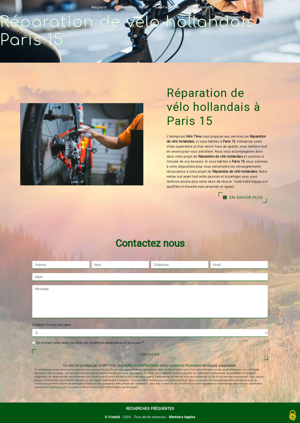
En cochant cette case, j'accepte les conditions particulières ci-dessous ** (90, 343)
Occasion (122, 7)
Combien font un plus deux (51, 325)
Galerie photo (167, 7)
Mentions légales (181, 417)
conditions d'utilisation (185, 365)
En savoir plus (242, 197)
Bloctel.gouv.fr (58, 387)
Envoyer (150, 354)
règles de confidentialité (141, 365)
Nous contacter (201, 7)
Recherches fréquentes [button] (150, 409)
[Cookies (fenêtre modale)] (292, 416)
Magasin (99, 7)
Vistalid (114, 417)
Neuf (143, 7)
